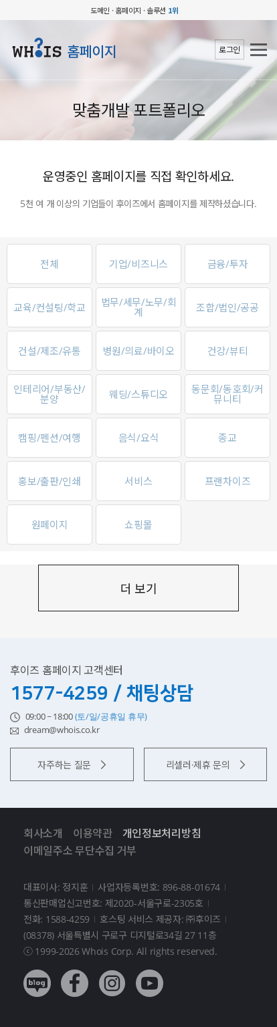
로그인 (229, 49)
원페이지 (49, 524)
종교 (227, 437)
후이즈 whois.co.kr (47, 10)
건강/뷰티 (227, 350)
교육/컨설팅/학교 (49, 307)
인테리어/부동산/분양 (49, 394)
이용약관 (92, 833)
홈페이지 (92, 51)
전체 (49, 264)
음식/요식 (138, 437)
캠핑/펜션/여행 (49, 437)
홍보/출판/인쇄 (49, 481)
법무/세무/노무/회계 (139, 307)
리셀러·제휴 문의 (205, 764)
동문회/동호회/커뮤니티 (227, 394)
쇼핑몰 (138, 524)
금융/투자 (227, 264)
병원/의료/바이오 (138, 350)
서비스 (138, 481)
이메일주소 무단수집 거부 (79, 850)
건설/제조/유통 (49, 350)
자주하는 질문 (71, 764)
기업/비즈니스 (138, 264)
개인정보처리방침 (161, 833)
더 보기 (138, 589)
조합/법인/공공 (227, 307)
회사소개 (43, 833)
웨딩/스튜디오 (138, 394)
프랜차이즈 (228, 481)
